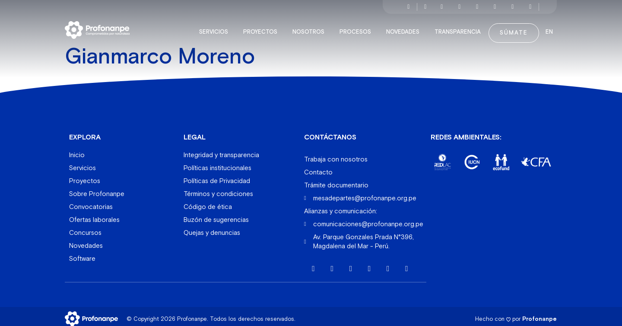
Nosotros (310, 27)
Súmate (514, 28)
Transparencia (460, 27)
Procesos (357, 27)
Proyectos (262, 27)
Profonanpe (539, 314)
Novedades (405, 27)
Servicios (215, 27)
